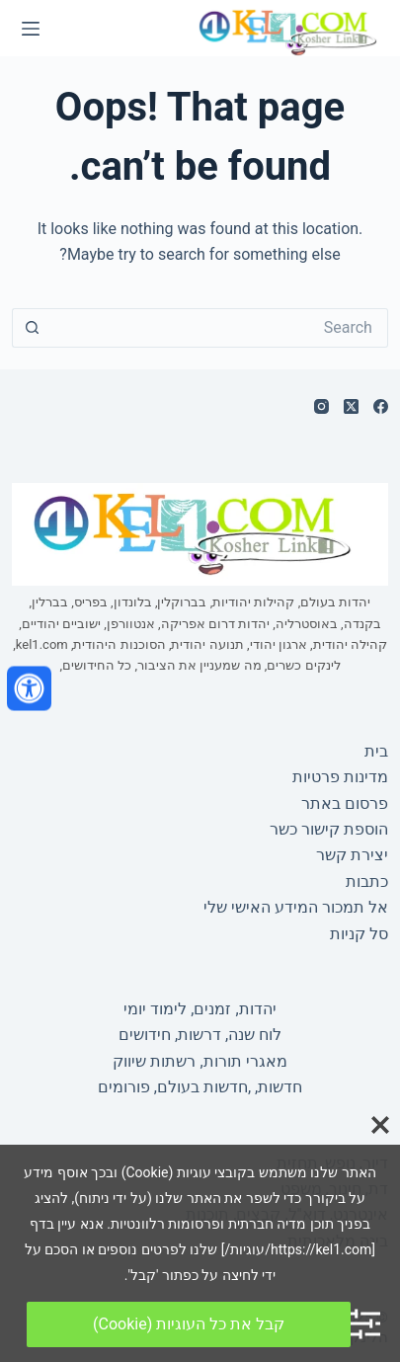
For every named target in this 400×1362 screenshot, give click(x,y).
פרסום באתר (344, 803)
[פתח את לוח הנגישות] (29, 688)
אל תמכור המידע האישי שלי (295, 907)
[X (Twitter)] (351, 406)
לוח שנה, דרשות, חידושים (200, 1034)
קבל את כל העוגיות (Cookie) (188, 1324)
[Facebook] (380, 406)
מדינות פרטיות (340, 776)
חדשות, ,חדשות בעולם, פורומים (200, 1087)
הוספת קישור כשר (329, 829)
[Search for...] (219, 328)
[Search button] (31, 328)
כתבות (367, 881)
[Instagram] (321, 406)
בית (376, 751)
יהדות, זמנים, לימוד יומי (199, 1009)
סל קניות (359, 933)
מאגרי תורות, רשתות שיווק (199, 1061)
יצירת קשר (352, 854)
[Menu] (31, 29)
